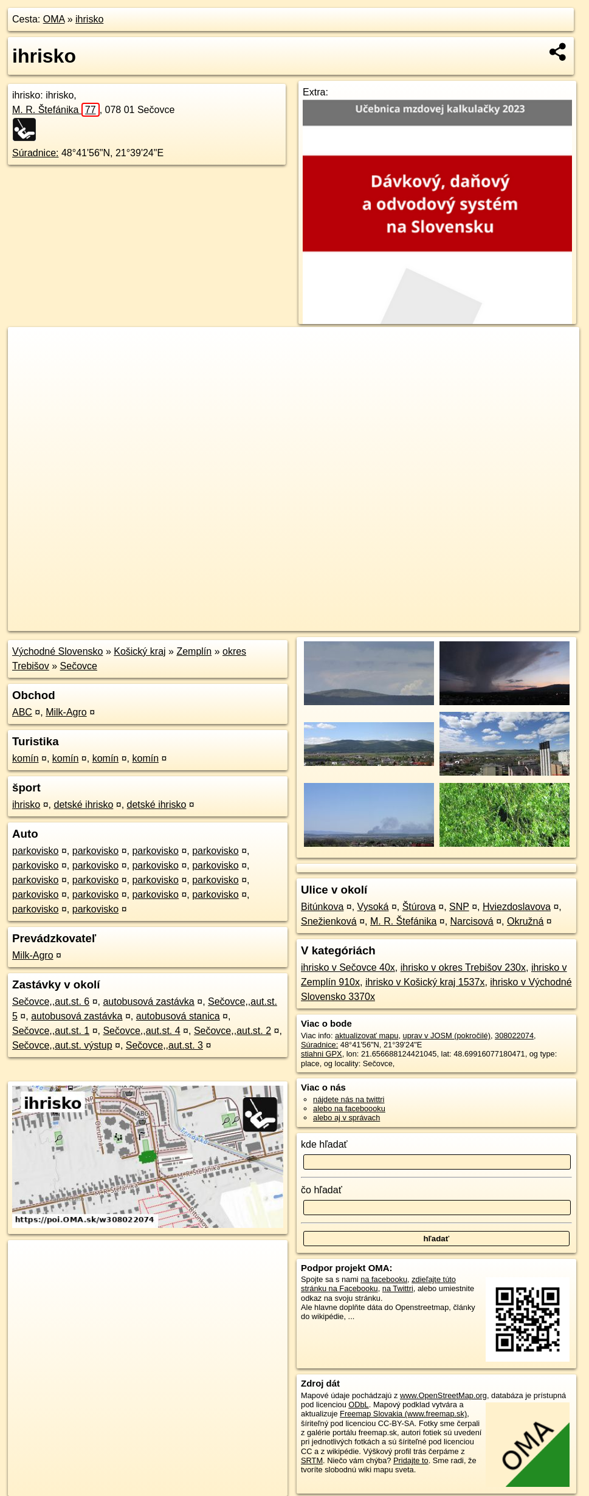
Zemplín (194, 651)
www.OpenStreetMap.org (443, 1395)
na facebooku (383, 1279)
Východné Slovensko (57, 651)
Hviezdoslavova (517, 906)
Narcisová (472, 921)
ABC (22, 712)
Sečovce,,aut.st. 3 (164, 1045)
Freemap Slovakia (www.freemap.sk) (403, 1413)
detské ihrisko (83, 804)
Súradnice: (35, 153)
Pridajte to (411, 1460)
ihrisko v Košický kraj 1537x (425, 982)
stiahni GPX (321, 1053)
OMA (54, 19)
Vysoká (373, 906)
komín (25, 758)
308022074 (514, 1035)
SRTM (312, 1460)
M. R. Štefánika (56, 110)
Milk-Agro (66, 712)
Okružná (525, 921)
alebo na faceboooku (349, 1108)
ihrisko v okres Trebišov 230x (463, 967)
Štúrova (419, 906)
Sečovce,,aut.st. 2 (232, 1030)
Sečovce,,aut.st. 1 (50, 1030)
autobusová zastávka (148, 1001)
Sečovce (78, 666)
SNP (459, 906)
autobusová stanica (178, 1016)
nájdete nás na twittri (348, 1099)
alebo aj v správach (346, 1117)
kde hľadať (324, 1144)
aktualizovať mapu (366, 1035)
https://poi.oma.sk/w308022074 (526, 622)
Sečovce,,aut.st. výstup (62, 1045)
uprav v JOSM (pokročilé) (447, 1035)
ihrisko (89, 19)
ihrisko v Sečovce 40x (348, 967)
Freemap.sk (435, 622)
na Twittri (397, 1288)
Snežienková (329, 921)
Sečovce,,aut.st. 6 (50, 1001)
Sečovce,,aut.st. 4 (141, 1030)
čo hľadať (321, 1190)
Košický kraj (139, 651)
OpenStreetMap (372, 622)
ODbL (358, 1404)
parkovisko (35, 851)
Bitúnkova (322, 906)
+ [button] (29, 348)
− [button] (29, 366)
